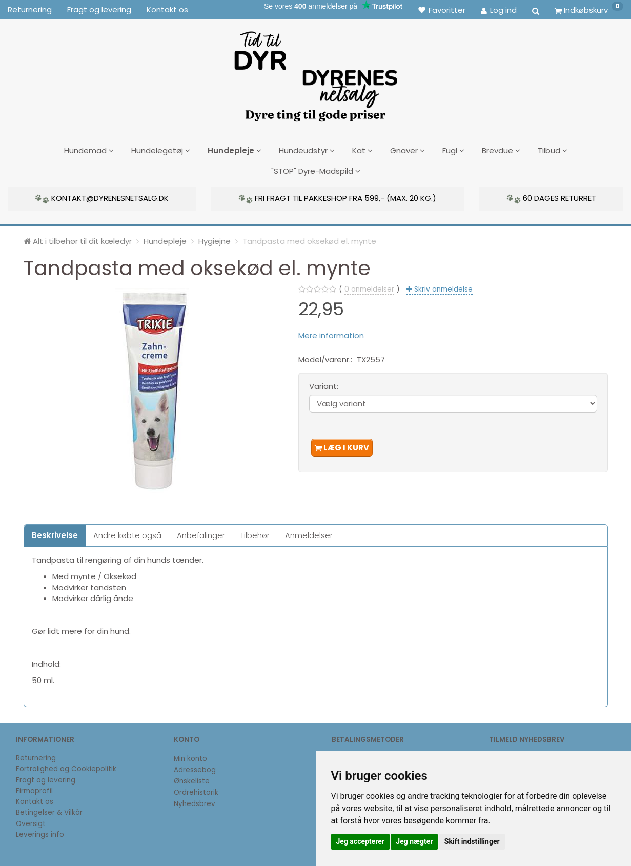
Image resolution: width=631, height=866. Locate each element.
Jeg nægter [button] (414, 841)
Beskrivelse (55, 533)
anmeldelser (369, 288)
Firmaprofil (34, 789)
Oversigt (31, 822)
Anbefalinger (201, 533)
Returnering (30, 9)
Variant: (323, 384)
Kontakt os (167, 9)
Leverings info (40, 833)
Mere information (331, 333)
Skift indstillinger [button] (472, 841)
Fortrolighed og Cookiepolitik (66, 767)
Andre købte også (127, 533)
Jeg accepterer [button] (360, 841)
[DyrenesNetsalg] (315, 72)
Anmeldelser (309, 533)
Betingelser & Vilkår (49, 811)
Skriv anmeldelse (442, 288)
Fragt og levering (99, 9)
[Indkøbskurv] (589, 9)
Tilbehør (255, 533)
